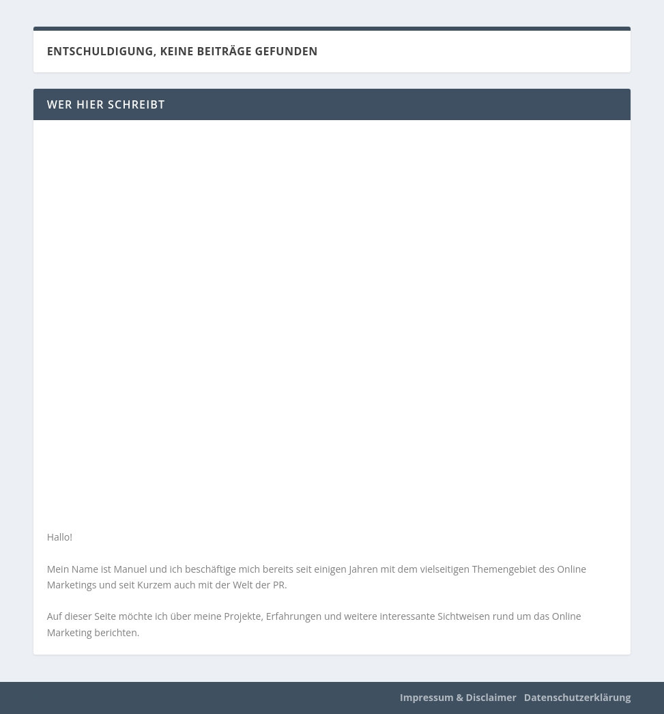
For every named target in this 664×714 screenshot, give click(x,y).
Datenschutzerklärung (577, 697)
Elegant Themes (127, 698)
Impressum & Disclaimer (458, 697)
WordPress (255, 698)
